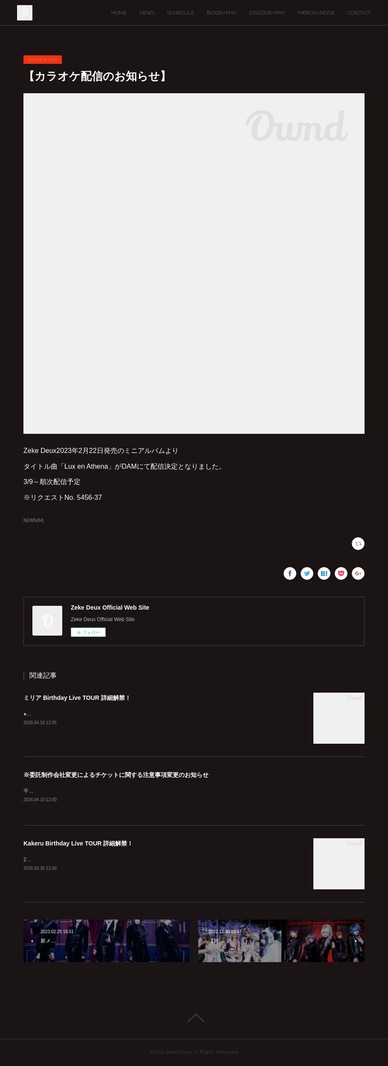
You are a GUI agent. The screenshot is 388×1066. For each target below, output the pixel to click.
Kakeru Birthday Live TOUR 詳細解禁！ (78, 843)
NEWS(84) (33, 520)
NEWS (146, 13)
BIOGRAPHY (221, 13)
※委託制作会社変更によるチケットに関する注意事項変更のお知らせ (115, 774)
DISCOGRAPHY (267, 13)
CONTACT (359, 13)
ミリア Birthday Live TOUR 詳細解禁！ (77, 697)
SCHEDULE (180, 13)
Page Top (194, 1018)
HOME (119, 13)
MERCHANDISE (316, 13)
